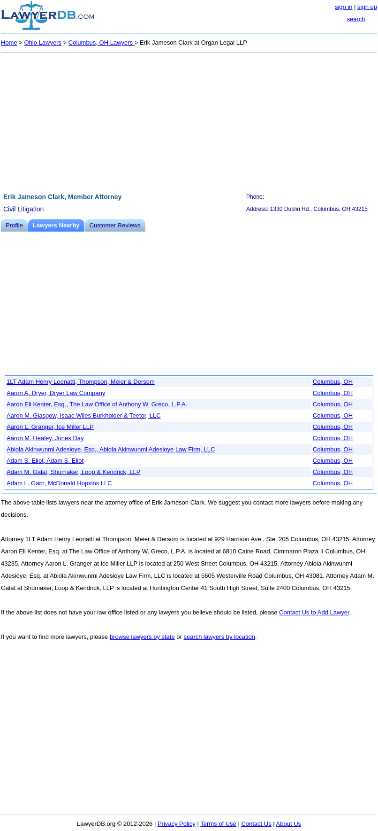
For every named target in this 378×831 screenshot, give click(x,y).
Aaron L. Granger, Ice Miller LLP (50, 426)
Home (9, 42)
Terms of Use (218, 823)
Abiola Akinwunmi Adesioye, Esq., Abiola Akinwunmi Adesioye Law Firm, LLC (111, 449)
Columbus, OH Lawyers (101, 42)
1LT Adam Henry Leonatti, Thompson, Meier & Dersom (81, 381)
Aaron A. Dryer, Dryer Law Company (56, 392)
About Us (288, 823)
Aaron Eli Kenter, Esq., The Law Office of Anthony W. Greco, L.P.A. (97, 404)
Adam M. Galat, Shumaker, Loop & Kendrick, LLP (73, 471)
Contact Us (256, 823)
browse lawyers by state (142, 636)
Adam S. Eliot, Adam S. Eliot (45, 460)
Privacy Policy (177, 823)
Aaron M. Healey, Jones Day (45, 438)
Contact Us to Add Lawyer (314, 612)
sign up (367, 6)
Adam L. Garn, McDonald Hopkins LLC (59, 483)
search (356, 19)
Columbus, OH (333, 381)
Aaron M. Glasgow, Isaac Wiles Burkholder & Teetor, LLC (84, 415)
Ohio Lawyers (42, 42)
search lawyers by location (219, 636)
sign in (344, 6)
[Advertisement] (189, 121)
